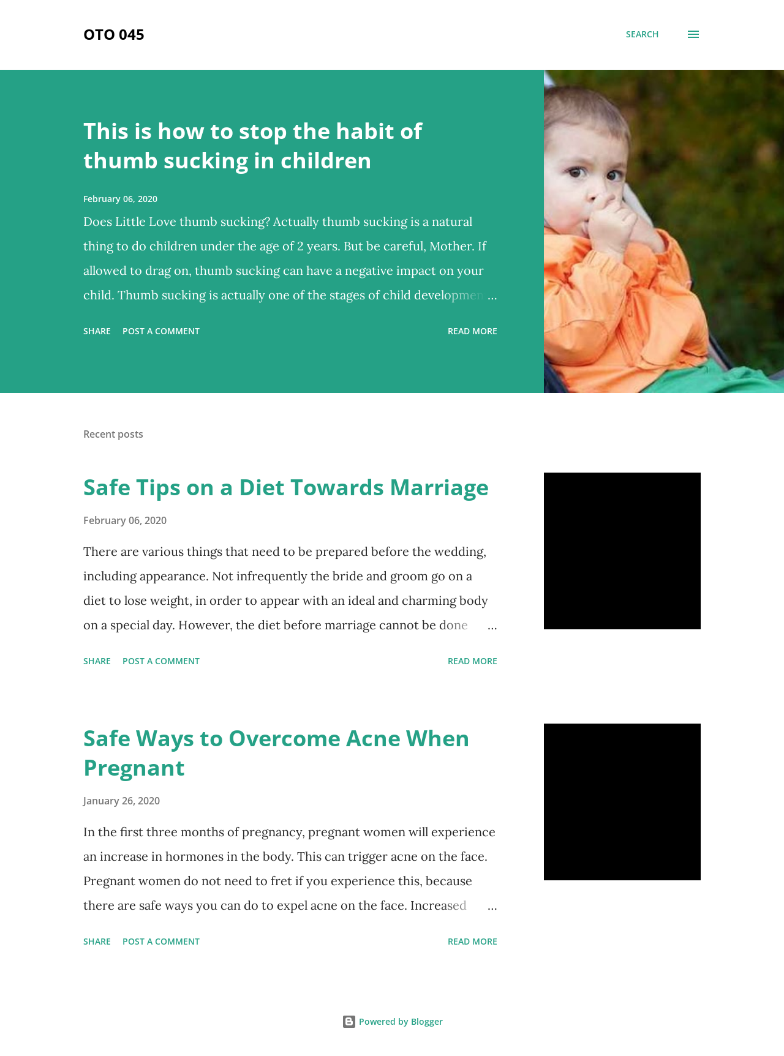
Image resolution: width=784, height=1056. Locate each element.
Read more (472, 331)
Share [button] (97, 331)
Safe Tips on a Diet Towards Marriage (286, 487)
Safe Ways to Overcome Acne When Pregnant (276, 752)
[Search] (642, 34)
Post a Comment (161, 331)
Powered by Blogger (392, 1021)
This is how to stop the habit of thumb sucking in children (252, 145)
